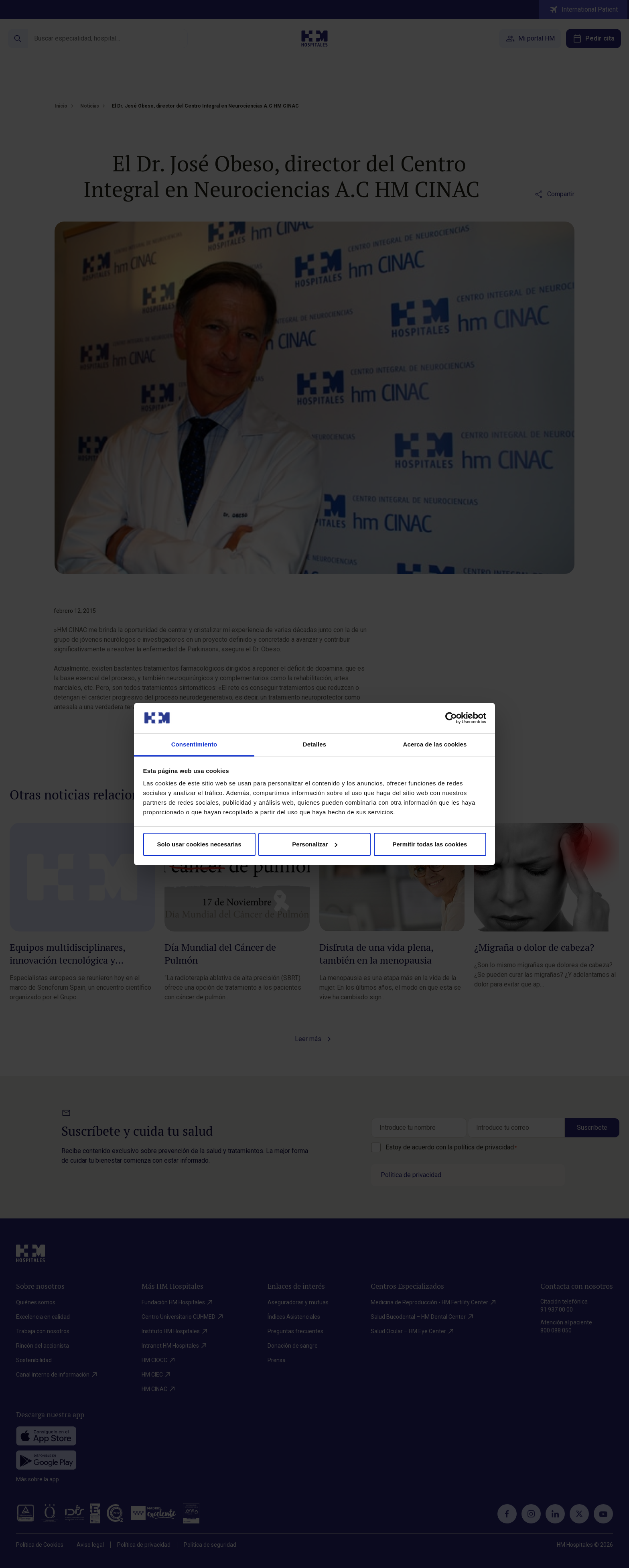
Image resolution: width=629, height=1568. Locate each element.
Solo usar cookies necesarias (199, 844)
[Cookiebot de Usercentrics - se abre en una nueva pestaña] (451, 718)
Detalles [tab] (314, 744)
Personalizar (314, 844)
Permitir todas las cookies (430, 844)
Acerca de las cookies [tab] (435, 744)
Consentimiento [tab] (194, 744)
